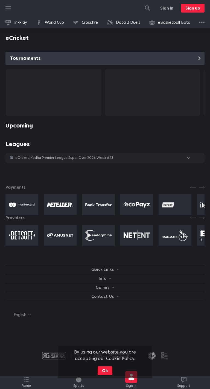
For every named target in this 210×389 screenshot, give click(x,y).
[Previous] (193, 187)
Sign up (192, 8)
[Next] (202, 187)
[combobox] (18, 314)
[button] (105, 158)
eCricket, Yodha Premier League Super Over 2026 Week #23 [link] (64, 158)
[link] (16, 22)
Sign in (166, 8)
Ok (105, 370)
